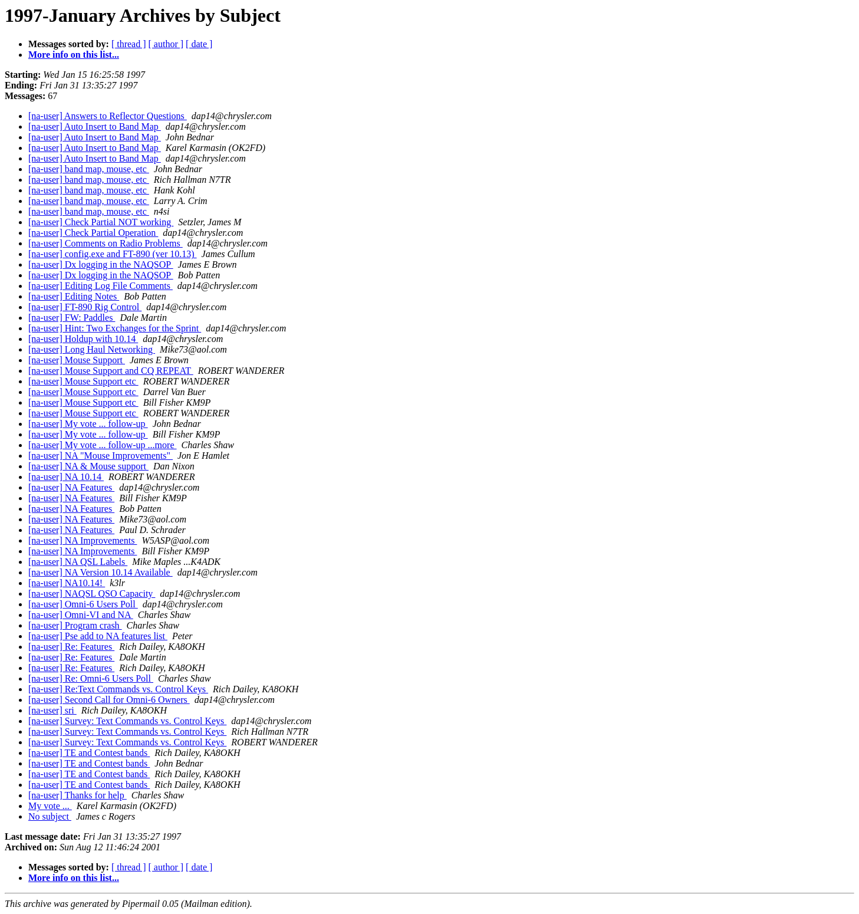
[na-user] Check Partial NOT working (100, 222)
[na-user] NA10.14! (66, 583)
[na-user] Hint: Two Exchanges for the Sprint (114, 328)
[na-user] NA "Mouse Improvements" (100, 456)
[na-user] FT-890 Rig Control (84, 307)
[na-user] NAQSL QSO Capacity (91, 593)
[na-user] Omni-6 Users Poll (83, 604)
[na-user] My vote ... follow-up (88, 424)
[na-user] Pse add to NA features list (97, 636)
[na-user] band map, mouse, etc (88, 169)
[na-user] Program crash (75, 625)
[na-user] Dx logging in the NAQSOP (100, 264)
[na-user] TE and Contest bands (89, 753)
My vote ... (50, 806)
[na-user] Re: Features (71, 647)
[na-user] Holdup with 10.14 (83, 339)
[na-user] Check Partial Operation (93, 233)
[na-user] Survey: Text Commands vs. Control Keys (127, 721)
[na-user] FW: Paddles (71, 318)
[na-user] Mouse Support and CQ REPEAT (110, 371)
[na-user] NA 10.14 (66, 477)
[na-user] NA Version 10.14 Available (100, 572)
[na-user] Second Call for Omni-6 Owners (109, 700)
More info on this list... (73, 55)
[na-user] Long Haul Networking (91, 349)
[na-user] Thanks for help (77, 795)
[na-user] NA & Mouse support (88, 466)
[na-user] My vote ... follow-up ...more (102, 445)
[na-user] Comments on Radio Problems (105, 243)
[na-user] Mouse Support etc (83, 381)
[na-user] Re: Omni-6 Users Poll (90, 678)
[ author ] (166, 44)
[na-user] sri (52, 710)
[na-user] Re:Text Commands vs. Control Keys (118, 689)
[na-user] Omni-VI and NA (80, 615)
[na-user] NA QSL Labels (77, 562)
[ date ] (199, 44)
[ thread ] (128, 44)
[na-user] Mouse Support (76, 360)
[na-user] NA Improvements (82, 540)
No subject (49, 816)
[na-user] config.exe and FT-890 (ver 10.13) (112, 254)
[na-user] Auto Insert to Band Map (94, 126)
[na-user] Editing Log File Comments (100, 286)
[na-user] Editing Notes (73, 296)
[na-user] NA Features (71, 487)
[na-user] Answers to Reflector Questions (107, 116)
